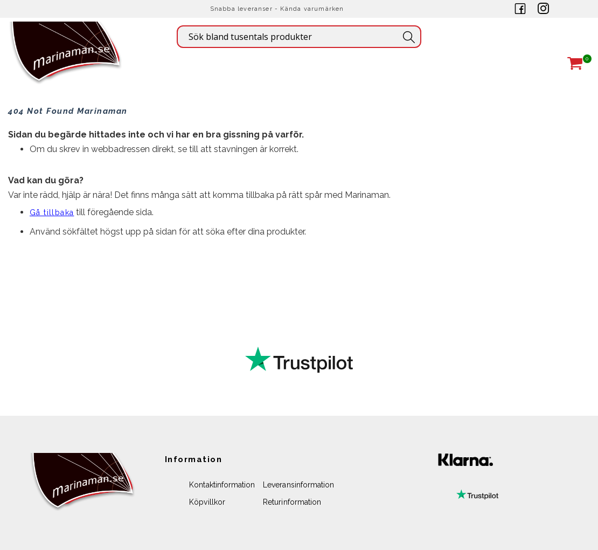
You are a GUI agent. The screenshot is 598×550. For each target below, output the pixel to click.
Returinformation (292, 502)
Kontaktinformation (222, 484)
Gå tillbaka (52, 212)
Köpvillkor (207, 502)
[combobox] (299, 36)
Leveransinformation (298, 484)
